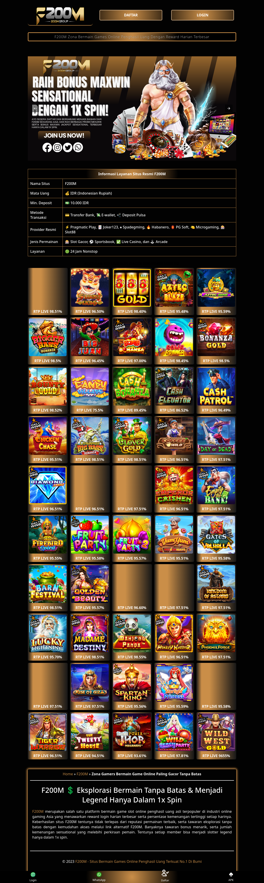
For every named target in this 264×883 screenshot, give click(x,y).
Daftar (164, 877)
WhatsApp (99, 877)
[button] (35, 108)
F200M (70, 183)
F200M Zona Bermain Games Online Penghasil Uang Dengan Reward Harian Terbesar (132, 36)
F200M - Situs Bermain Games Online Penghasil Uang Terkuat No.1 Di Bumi (138, 861)
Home (68, 773)
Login (32, 877)
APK (231, 877)
